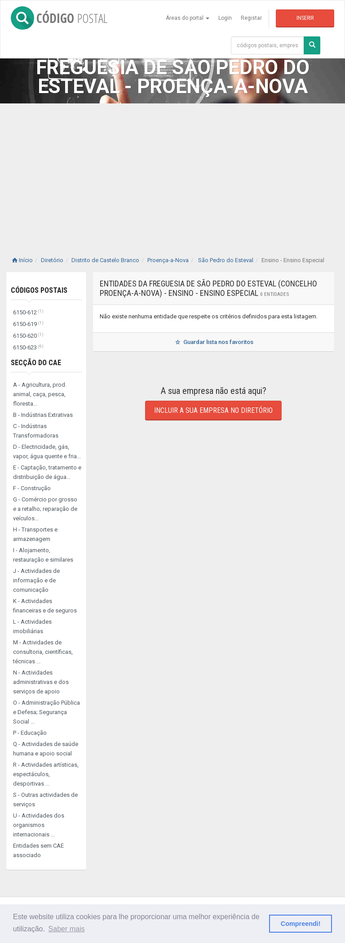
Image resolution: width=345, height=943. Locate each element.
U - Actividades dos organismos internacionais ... (38, 825)
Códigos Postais (39, 290)
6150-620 (28, 335)
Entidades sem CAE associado (38, 850)
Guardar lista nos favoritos (213, 342)
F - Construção (32, 488)
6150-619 (28, 324)
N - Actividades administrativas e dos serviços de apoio (41, 682)
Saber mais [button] (67, 929)
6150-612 (28, 312)
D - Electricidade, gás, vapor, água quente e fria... (47, 451)
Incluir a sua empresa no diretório (213, 410)
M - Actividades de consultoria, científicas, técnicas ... (43, 652)
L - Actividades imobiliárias (32, 626)
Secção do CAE (36, 362)
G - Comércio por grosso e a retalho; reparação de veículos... (45, 509)
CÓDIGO (59, 18)
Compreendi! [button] (301, 923)
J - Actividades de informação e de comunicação (36, 580)
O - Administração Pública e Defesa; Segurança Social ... (46, 712)
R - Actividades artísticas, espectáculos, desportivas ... (46, 774)
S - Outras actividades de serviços (45, 799)
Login (225, 18)
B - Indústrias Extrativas (43, 414)
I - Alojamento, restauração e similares (43, 555)
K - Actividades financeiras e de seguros (45, 606)
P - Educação (30, 732)
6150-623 (28, 347)
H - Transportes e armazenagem (35, 534)
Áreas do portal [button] (187, 18)
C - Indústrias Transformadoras (35, 431)
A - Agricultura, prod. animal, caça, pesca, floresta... (39, 394)
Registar (251, 18)
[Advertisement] (172, 171)
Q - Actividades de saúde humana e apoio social (45, 749)
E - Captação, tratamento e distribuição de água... (47, 472)
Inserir (305, 18)
